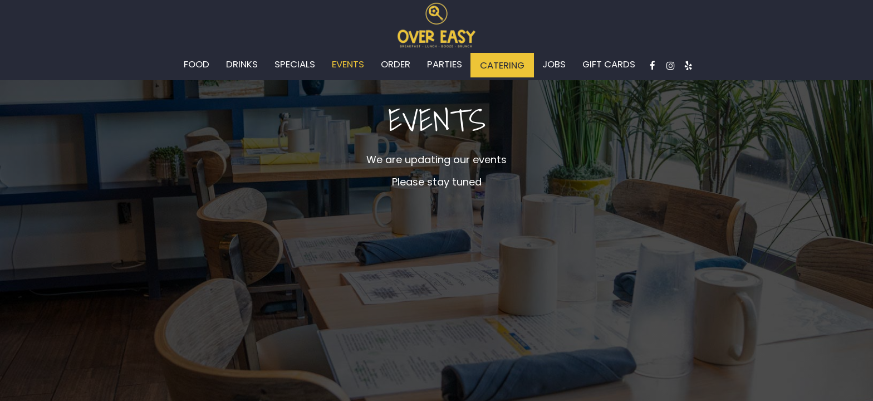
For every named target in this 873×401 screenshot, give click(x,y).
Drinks (242, 64)
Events (348, 64)
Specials (294, 64)
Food (196, 64)
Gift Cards (608, 64)
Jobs (554, 64)
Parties (444, 64)
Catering (502, 65)
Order (395, 64)
